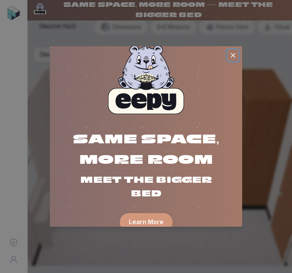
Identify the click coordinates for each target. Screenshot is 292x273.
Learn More (146, 222)
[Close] (233, 55)
